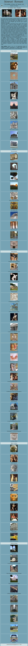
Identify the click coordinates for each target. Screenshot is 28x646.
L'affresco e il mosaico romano (14, 311)
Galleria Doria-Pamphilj (14, 521)
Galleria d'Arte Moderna (14, 541)
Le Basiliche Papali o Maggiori (14, 411)
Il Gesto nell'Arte (14, 401)
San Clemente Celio (14, 210)
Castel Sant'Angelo (14, 219)
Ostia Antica (14, 553)
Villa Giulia (14, 453)
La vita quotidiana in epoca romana (14, 271)
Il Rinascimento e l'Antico (14, 361)
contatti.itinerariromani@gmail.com (13, 644)
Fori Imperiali (14, 161)
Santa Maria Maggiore (14, 119)
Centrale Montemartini (14, 482)
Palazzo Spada (14, 531)
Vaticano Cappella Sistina (14, 70)
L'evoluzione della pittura (14, 351)
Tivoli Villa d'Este (14, 613)
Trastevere (14, 149)
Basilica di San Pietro (14, 109)
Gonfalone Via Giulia (14, 239)
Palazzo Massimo (14, 472)
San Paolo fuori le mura (14, 139)
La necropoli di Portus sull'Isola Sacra (14, 563)
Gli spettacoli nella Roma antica (14, 281)
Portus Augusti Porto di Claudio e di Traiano (14, 573)
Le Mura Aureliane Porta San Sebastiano (14, 593)
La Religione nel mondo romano (14, 301)
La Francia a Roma (14, 441)
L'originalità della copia (14, 321)
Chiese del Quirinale (14, 249)
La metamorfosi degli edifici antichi (14, 331)
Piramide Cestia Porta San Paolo (14, 583)
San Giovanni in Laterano (14, 129)
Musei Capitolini (14, 462)
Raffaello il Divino (14, 371)
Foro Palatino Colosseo (14, 60)
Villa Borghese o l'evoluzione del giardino (14, 431)
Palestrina (14, 642)
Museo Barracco (14, 502)
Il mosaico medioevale (14, 341)
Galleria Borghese (14, 100)
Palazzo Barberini (14, 511)
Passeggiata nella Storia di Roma (14, 261)
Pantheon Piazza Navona (14, 80)
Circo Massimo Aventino (14, 180)
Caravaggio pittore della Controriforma (14, 381)
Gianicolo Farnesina (14, 229)
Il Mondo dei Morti (14, 291)
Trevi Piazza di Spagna (14, 90)
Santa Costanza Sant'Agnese (14, 200)
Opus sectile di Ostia (14, 492)
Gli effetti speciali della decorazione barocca (14, 391)
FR (26, 5)
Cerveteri (14, 632)
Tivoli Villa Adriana (14, 603)
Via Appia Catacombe (14, 190)
